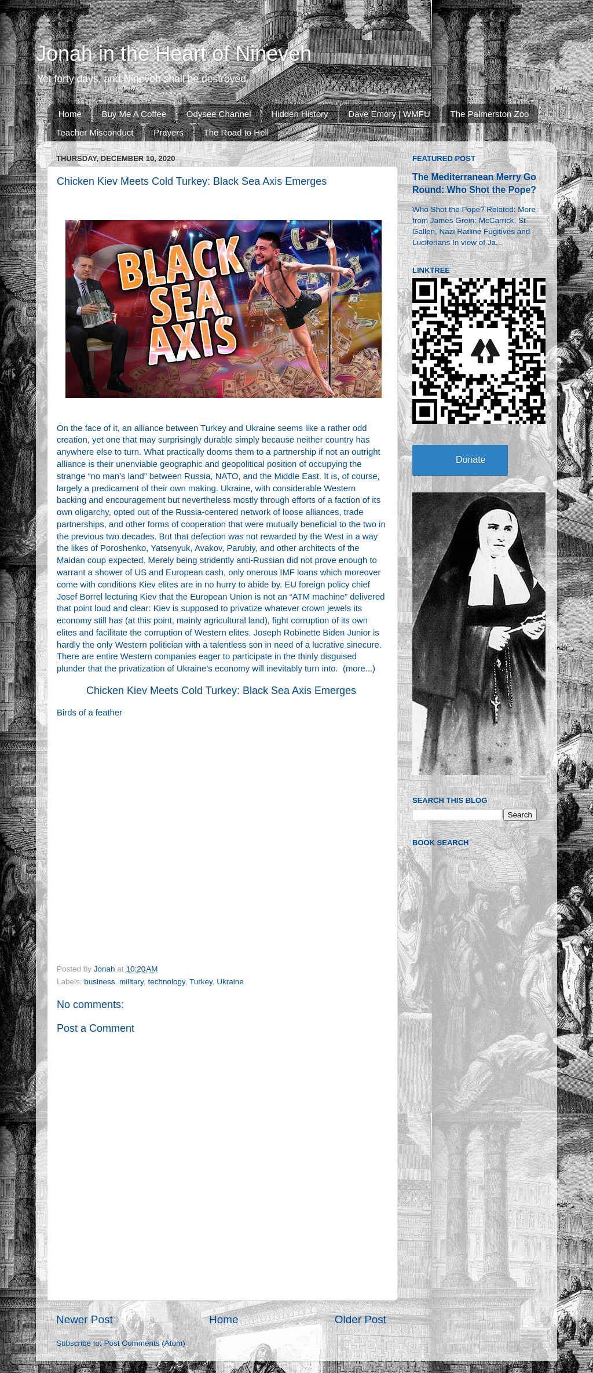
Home (70, 114)
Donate (471, 460)
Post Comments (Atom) (144, 1343)
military (131, 981)
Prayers (168, 132)
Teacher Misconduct (94, 132)
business (99, 981)
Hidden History (299, 114)
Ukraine (230, 981)
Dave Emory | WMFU (389, 114)
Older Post (360, 1319)
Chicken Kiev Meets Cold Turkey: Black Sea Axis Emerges (221, 690)
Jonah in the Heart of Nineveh (174, 53)
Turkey (201, 981)
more (355, 668)
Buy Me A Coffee (134, 114)
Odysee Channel (218, 114)
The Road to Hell (236, 132)
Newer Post (84, 1319)
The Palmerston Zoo (490, 114)
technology (166, 981)
